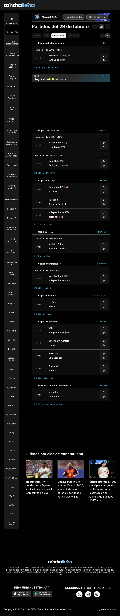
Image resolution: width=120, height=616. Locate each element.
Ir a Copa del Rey (42, 256)
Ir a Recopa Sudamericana (46, 67)
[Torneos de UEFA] (11, 493)
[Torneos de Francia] (11, 367)
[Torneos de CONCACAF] (11, 466)
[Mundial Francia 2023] (11, 521)
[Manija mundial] (71, 78)
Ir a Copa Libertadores (44, 173)
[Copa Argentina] (11, 118)
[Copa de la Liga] (11, 261)
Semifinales (102, 232)
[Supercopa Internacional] (11, 141)
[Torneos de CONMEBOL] (11, 475)
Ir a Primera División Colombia (48, 404)
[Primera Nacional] (11, 185)
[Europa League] (12, 75)
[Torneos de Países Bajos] (11, 412)
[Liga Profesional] (11, 249)
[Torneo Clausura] (11, 106)
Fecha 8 (104, 180)
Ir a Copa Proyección (43, 378)
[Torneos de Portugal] (11, 430)
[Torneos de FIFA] (11, 484)
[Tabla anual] (11, 162)
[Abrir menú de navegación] (11, 19)
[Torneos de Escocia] (11, 337)
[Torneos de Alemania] (11, 281)
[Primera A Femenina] (11, 226)
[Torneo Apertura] (11, 95)
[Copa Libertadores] (12, 40)
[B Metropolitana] (11, 196)
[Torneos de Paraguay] (11, 421)
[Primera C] (11, 216)
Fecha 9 (104, 385)
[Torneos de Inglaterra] (11, 385)
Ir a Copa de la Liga (43, 224)
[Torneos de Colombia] (11, 328)
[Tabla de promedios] (11, 173)
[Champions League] (12, 63)
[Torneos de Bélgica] (11, 301)
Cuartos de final (100, 295)
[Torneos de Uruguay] (11, 457)
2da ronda (103, 130)
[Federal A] (11, 206)
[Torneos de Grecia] (11, 376)
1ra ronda (103, 264)
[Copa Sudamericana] (12, 52)
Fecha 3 (104, 321)
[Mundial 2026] (12, 30)
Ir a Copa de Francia (43, 314)
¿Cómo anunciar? (107, 609)
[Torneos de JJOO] (11, 502)
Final (105, 43)
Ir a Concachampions (44, 288)
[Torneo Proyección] (11, 238)
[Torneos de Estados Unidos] (11, 357)
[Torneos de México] (11, 403)
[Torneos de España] (11, 346)
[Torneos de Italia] (11, 394)
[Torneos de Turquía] (11, 448)
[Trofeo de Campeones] (11, 152)
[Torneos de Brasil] (11, 310)
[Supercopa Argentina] (11, 129)
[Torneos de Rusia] (11, 439)
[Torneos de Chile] (11, 319)
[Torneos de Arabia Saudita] (11, 291)
